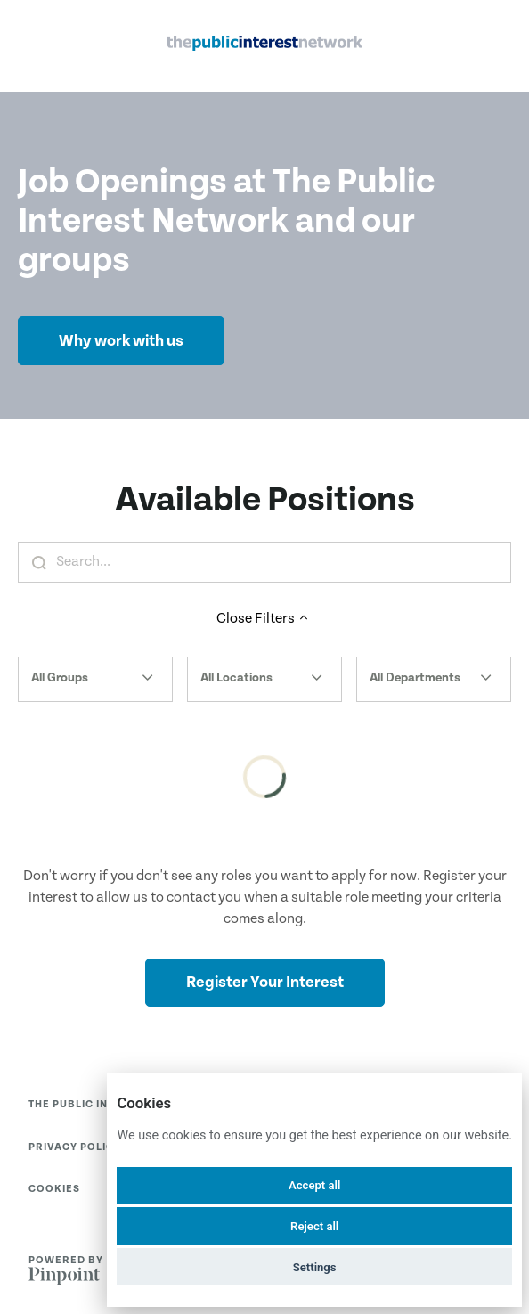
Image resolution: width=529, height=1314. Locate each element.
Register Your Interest (265, 982)
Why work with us (121, 340)
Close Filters (264, 618)
